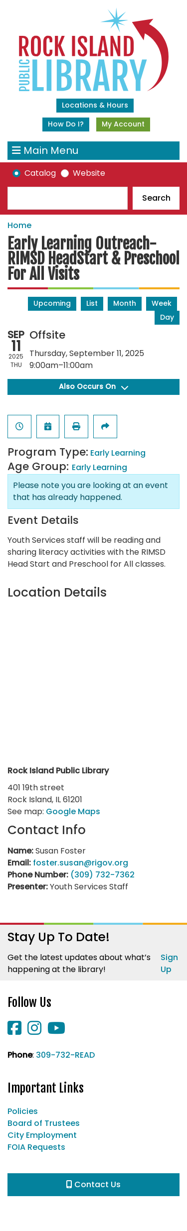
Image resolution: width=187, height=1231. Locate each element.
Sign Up (169, 963)
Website (89, 173)
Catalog (40, 173)
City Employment (42, 1135)
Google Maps (73, 811)
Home (19, 225)
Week (162, 303)
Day (167, 317)
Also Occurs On (93, 386)
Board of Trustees (43, 1123)
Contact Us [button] (93, 1184)
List (92, 303)
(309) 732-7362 (102, 874)
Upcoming (52, 303)
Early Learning (118, 453)
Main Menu (45, 150)
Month (124, 303)
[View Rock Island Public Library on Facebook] (15, 1031)
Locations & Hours (95, 105)
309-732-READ (65, 1055)
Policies (22, 1111)
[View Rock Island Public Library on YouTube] (56, 1031)
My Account (123, 124)
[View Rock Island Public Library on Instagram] (35, 1031)
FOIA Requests (36, 1147)
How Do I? (66, 124)
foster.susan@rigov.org (80, 862)
